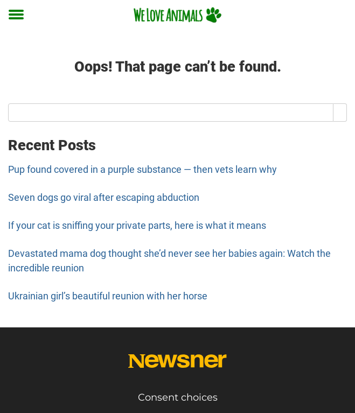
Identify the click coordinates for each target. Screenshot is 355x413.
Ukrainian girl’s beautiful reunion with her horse (107, 296)
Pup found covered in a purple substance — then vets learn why (142, 169)
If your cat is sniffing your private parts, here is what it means (137, 225)
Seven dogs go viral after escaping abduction (103, 197)
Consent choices (178, 397)
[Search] (340, 112)
